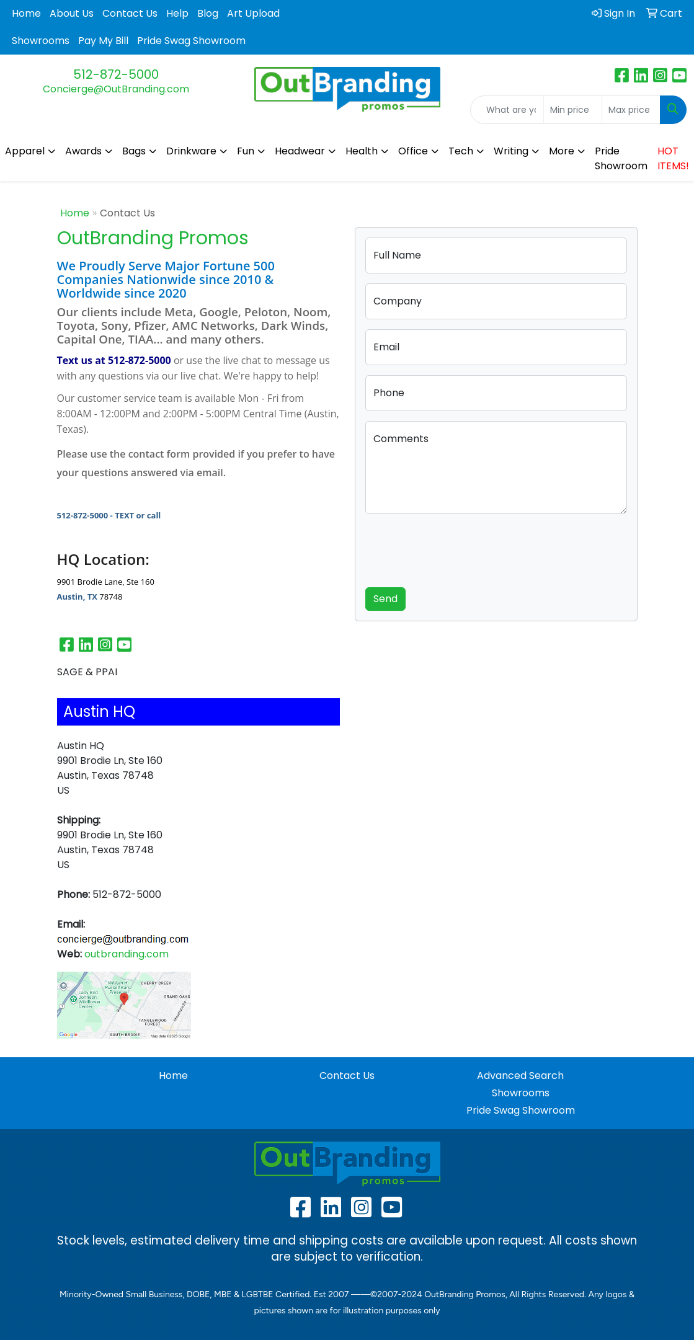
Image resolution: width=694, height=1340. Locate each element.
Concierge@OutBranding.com (116, 89)
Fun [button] (245, 151)
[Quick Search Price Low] (572, 109)
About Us (72, 13)
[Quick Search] (507, 109)
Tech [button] (460, 151)
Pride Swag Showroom (191, 40)
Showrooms (40, 40)
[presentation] (459, 548)
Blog (207, 13)
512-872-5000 (116, 74)
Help (177, 13)
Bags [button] (134, 151)
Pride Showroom (621, 158)
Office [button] (413, 151)
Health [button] (361, 151)
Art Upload (253, 13)
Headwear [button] (300, 151)
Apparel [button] (25, 151)
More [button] (561, 151)
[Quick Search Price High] (631, 109)
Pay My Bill (103, 40)
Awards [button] (83, 151)
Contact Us (130, 13)
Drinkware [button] (191, 151)
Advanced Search (520, 1075)
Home (26, 13)
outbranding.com (126, 954)
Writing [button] (511, 151)
